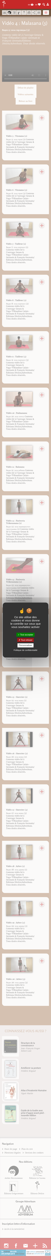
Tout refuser (26, 640)
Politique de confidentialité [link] (25, 650)
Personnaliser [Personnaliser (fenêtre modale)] (25, 645)
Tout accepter (25, 635)
